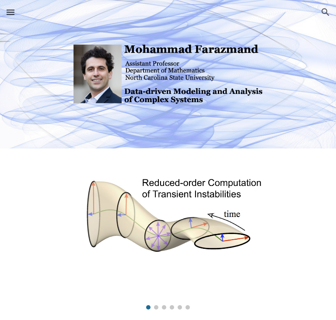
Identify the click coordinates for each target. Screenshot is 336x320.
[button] (10, 12)
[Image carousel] (168, 234)
